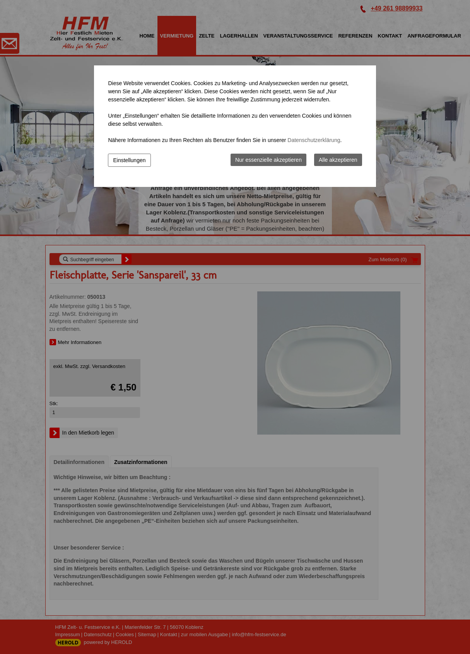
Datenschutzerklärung (313, 140)
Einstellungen (129, 160)
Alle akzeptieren (338, 160)
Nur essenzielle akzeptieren (268, 160)
